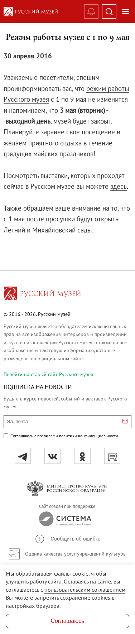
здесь (118, 186)
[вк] (52, 456)
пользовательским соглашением (84, 589)
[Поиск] (109, 11)
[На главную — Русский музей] (37, 11)
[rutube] (112, 456)
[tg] (23, 456)
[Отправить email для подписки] (125, 422)
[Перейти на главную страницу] (42, 294)
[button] (67, 539)
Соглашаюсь (67, 621)
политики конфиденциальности (88, 435)
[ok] (82, 456)
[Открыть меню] (125, 11)
